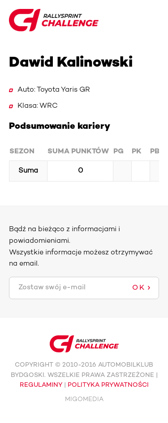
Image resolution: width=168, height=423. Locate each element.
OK (139, 288)
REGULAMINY (41, 385)
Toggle (152, 20)
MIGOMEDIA (84, 399)
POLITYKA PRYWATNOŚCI (108, 385)
